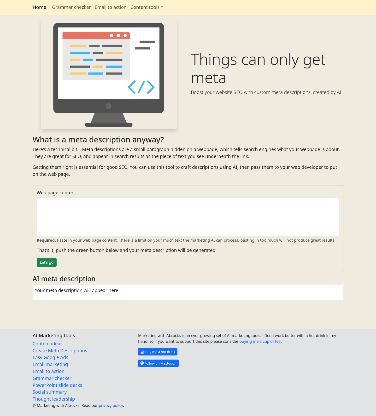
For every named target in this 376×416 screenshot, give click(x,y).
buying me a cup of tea (260, 341)
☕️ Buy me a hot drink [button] (157, 351)
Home (39, 7)
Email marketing (50, 364)
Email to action (111, 7)
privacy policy (111, 405)
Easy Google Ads (50, 357)
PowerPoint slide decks (57, 385)
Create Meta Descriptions (60, 350)
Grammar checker (71, 7)
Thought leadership (54, 399)
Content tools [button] (144, 7)
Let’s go (46, 262)
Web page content (56, 192)
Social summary (50, 392)
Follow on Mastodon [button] (158, 363)
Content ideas (48, 343)
